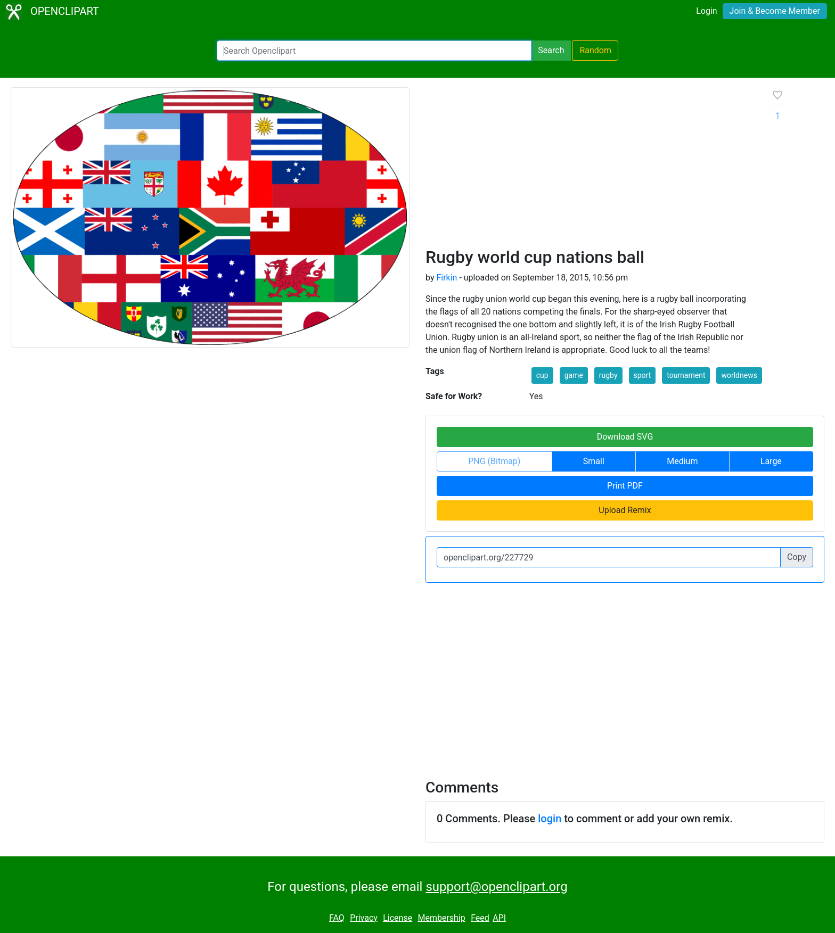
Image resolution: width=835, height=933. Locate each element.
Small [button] (593, 461)
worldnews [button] (739, 375)
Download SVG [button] (625, 437)
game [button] (573, 375)
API (499, 918)
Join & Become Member (775, 11)
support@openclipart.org (496, 886)
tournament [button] (686, 375)
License (397, 918)
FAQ (337, 918)
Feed (480, 918)
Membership (441, 918)
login (549, 818)
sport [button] (642, 375)
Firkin (446, 278)
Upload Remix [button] (625, 510)
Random (595, 50)
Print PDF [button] (625, 486)
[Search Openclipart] (374, 50)
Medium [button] (682, 461)
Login (706, 11)
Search (551, 50)
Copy (796, 557)
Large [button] (771, 461)
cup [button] (542, 375)
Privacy (364, 918)
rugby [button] (608, 375)
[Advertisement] (590, 167)
